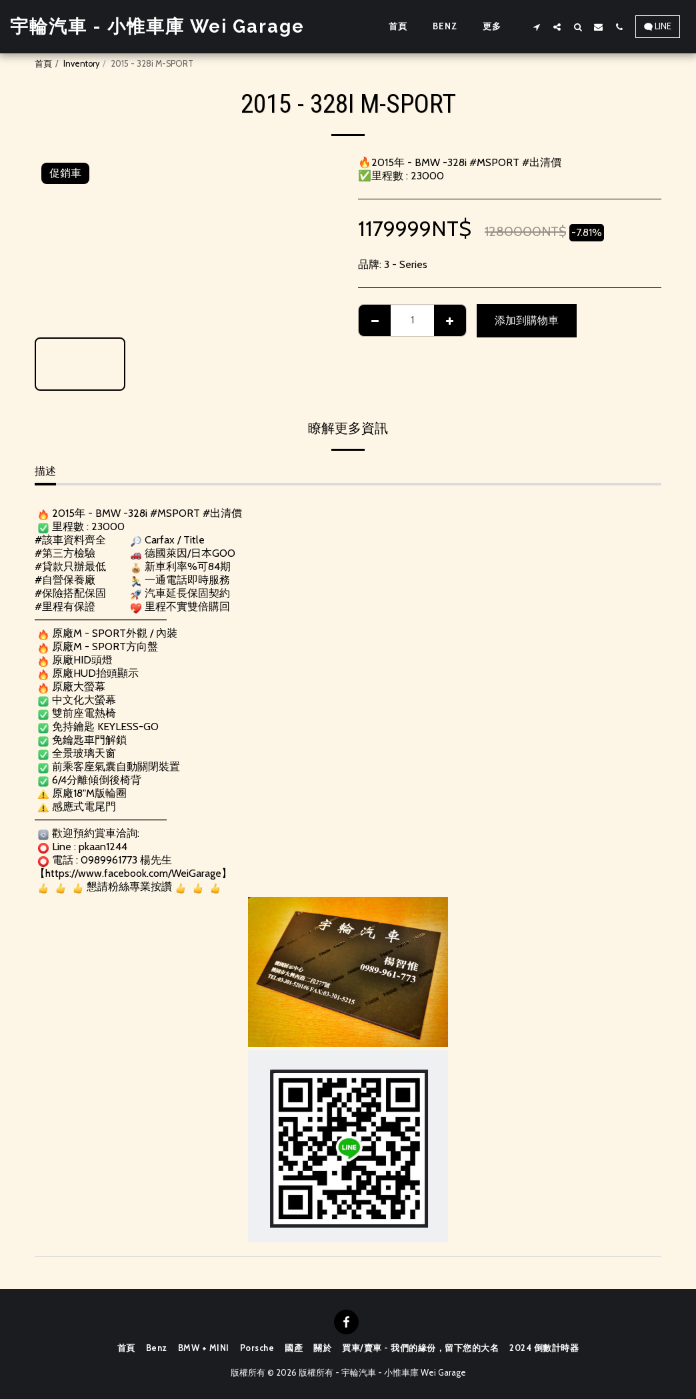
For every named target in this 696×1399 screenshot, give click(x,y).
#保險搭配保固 (70, 593)
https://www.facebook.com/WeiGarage (133, 873)
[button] (536, 26)
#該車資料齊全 (70, 539)
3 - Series (405, 264)
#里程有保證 (65, 606)
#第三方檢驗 (65, 553)
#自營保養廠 (65, 579)
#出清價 (222, 513)
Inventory (81, 64)
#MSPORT (175, 513)
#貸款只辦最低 (70, 566)
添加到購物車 (527, 320)
